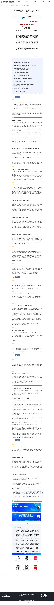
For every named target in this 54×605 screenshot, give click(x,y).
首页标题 (2, 5)
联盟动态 (5, 5)
